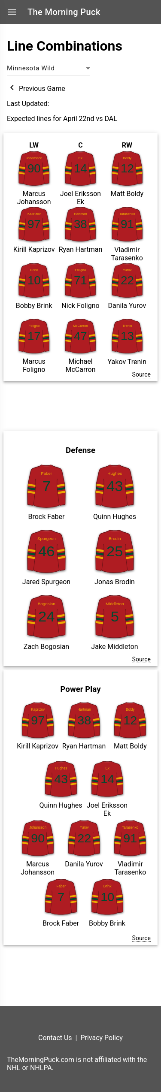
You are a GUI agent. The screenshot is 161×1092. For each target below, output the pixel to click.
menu (12, 12)
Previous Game (36, 88)
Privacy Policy (101, 1038)
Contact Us (55, 1038)
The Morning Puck (63, 12)
